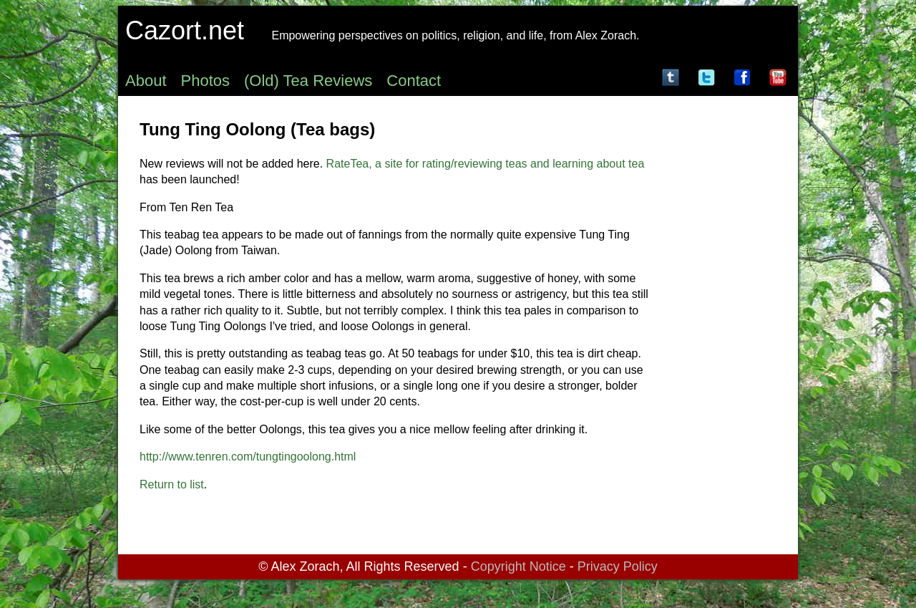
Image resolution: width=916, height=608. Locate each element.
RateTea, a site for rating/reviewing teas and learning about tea (485, 164)
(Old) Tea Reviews (308, 81)
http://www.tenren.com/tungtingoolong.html (248, 456)
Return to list (172, 484)
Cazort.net (184, 30)
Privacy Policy (618, 566)
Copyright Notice (518, 566)
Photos (205, 81)
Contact (413, 81)
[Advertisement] (719, 318)
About (146, 81)
